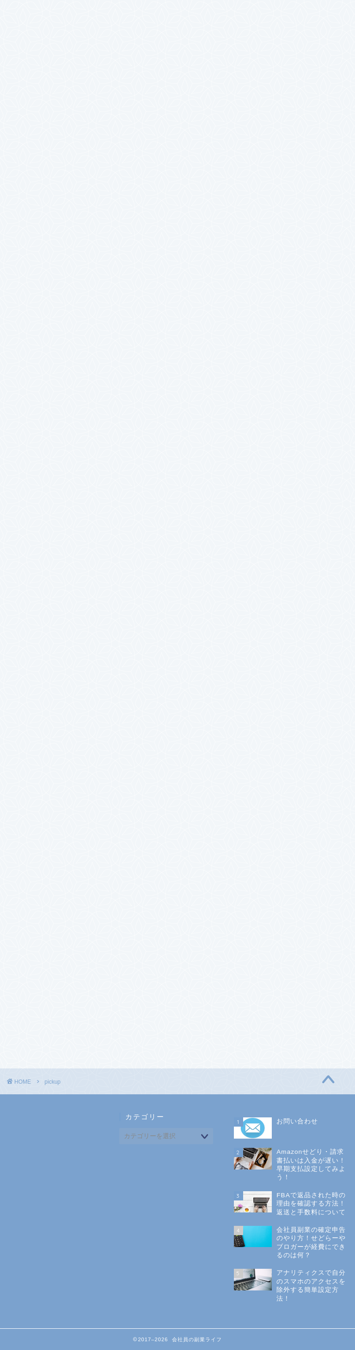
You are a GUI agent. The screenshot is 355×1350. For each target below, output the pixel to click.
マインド (274, 712)
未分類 (270, 759)
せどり (270, 615)
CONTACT (81, 12)
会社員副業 (277, 735)
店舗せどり (288, 655)
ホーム (31, 12)
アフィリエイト (284, 688)
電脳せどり (288, 666)
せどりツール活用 (298, 644)
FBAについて (291, 632)
